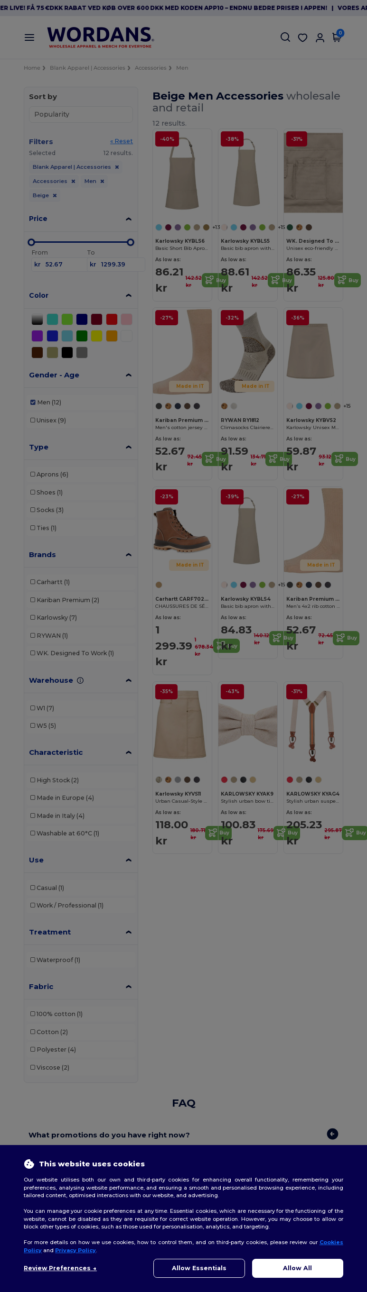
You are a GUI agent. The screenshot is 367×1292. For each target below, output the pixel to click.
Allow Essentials (199, 1268)
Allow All (297, 1268)
